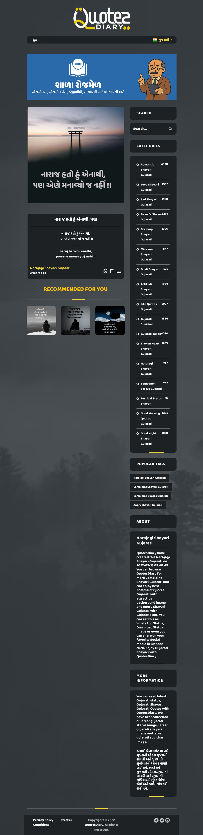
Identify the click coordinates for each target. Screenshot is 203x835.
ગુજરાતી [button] (161, 40)
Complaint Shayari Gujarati (150, 487)
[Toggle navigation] (34, 40)
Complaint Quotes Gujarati (150, 496)
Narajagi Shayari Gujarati (50, 268)
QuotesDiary (94, 824)
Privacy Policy (43, 820)
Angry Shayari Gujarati (148, 505)
